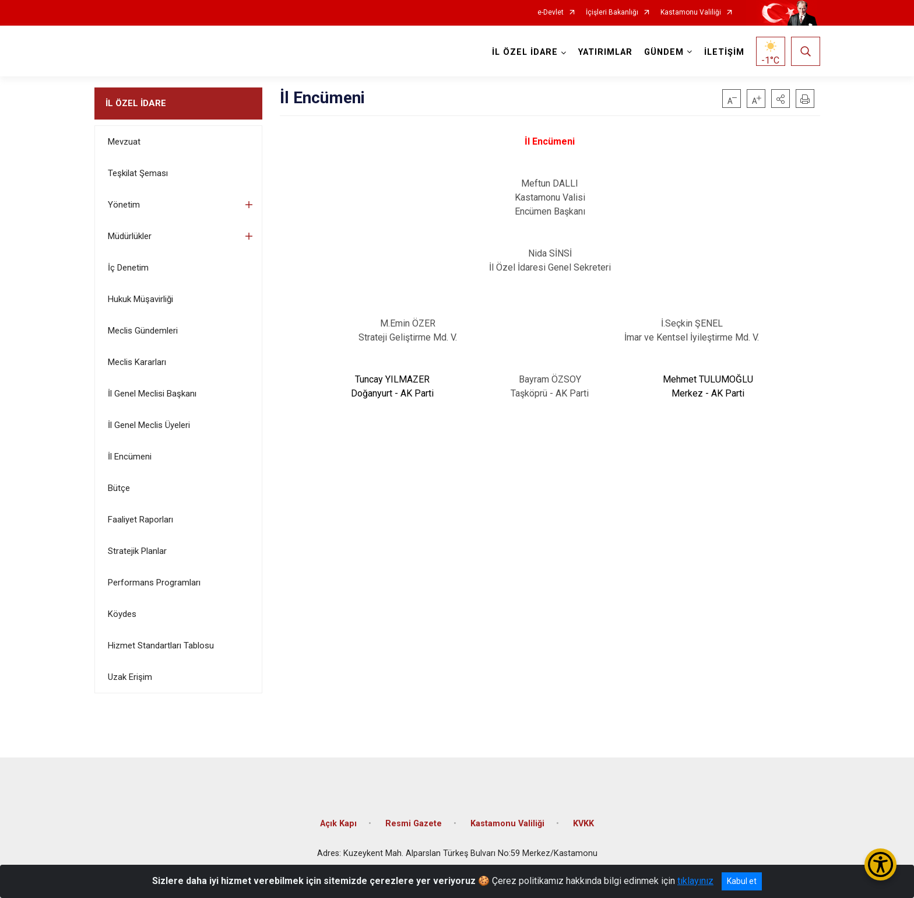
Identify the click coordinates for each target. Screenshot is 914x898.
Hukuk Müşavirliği (140, 299)
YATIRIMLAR (605, 52)
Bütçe (119, 488)
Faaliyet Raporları (140, 519)
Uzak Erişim (130, 677)
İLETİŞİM (724, 52)
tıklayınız (695, 880)
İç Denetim (128, 267)
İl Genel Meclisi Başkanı (152, 393)
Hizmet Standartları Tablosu (161, 645)
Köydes (122, 614)
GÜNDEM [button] (664, 52)
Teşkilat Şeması (138, 173)
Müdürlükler (130, 236)
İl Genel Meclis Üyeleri (149, 425)
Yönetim (124, 204)
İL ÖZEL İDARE (136, 103)
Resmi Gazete (413, 823)
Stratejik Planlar (137, 551)
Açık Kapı (338, 823)
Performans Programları (154, 582)
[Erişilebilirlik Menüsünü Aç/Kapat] (880, 864)
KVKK (583, 823)
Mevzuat (124, 141)
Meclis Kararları (137, 362)
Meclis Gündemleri (143, 330)
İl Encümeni (130, 456)
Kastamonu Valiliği (690, 12)
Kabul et (742, 881)
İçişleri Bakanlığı (612, 12)
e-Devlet (550, 12)
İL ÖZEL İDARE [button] (525, 52)
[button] (780, 98)
